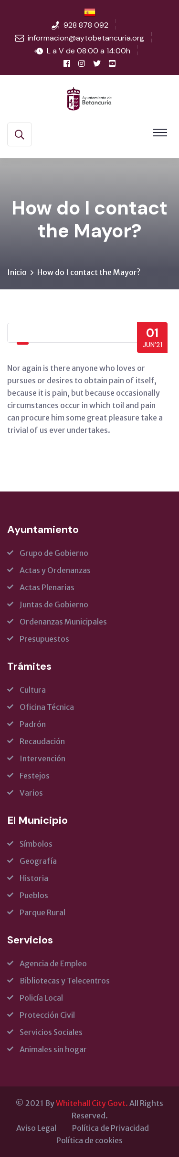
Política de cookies (89, 1140)
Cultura (33, 690)
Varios (31, 793)
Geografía (38, 861)
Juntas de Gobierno (54, 604)
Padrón (33, 724)
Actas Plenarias (47, 587)
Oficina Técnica (47, 707)
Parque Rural (42, 912)
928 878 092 (85, 25)
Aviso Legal (36, 1128)
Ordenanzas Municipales (63, 621)
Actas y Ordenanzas (55, 570)
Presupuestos (44, 639)
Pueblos (34, 895)
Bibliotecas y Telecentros (65, 980)
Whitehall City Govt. (92, 1103)
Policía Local (41, 998)
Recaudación (42, 741)
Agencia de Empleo (53, 963)
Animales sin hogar (53, 1049)
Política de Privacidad (110, 1128)
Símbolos (36, 844)
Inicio (17, 272)
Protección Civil (47, 1015)
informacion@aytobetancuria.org (86, 38)
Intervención (42, 758)
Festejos (35, 775)
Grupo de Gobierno (54, 553)
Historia (34, 878)
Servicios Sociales (51, 1032)
